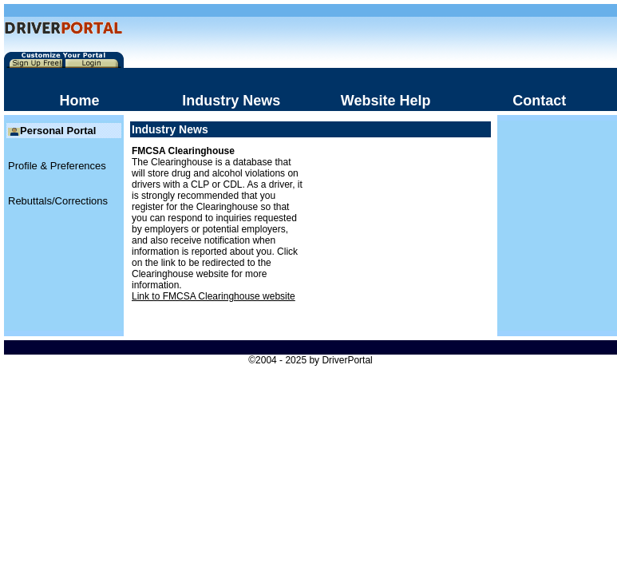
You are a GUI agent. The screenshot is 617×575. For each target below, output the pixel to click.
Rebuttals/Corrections (58, 201)
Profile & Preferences (57, 166)
